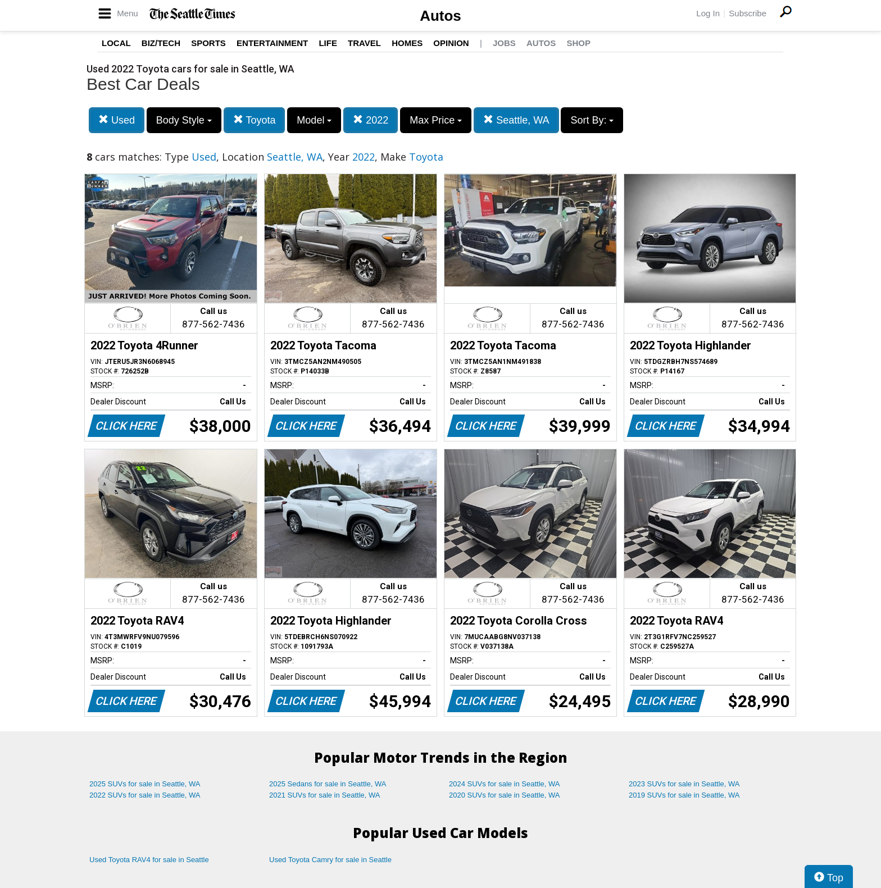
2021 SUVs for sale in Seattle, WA (324, 795)
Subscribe (747, 13)
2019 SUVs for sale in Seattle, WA (684, 795)
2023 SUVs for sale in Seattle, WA (684, 784)
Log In (708, 13)
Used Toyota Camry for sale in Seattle (330, 859)
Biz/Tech (161, 43)
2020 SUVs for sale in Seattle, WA (504, 795)
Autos (440, 15)
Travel (364, 43)
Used (116, 120)
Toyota (254, 120)
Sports (208, 43)
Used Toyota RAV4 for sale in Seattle (149, 859)
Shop (578, 43)
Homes (407, 43)
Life (328, 43)
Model (314, 120)
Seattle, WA (516, 120)
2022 (370, 120)
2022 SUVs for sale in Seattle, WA (145, 795)
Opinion (451, 43)
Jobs (504, 43)
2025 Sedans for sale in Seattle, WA (327, 784)
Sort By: (592, 120)
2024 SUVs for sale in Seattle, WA (504, 784)
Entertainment (272, 43)
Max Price (436, 120)
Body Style (184, 120)
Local (116, 43)
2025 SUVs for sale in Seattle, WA (145, 784)
